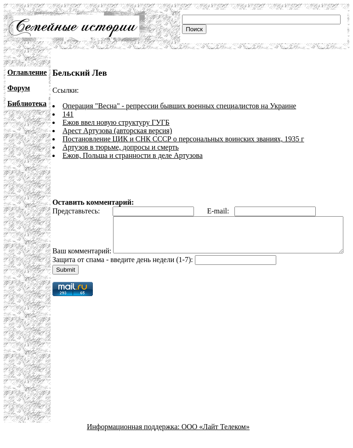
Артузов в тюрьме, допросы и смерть (121, 147)
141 (68, 114)
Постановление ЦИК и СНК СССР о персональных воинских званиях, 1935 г (183, 139)
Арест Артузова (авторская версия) (117, 130)
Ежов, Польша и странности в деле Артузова (133, 155)
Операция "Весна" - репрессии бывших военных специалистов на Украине (179, 106)
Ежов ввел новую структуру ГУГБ (116, 122)
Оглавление (27, 72)
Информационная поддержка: (134, 440)
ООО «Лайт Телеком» (216, 440)
